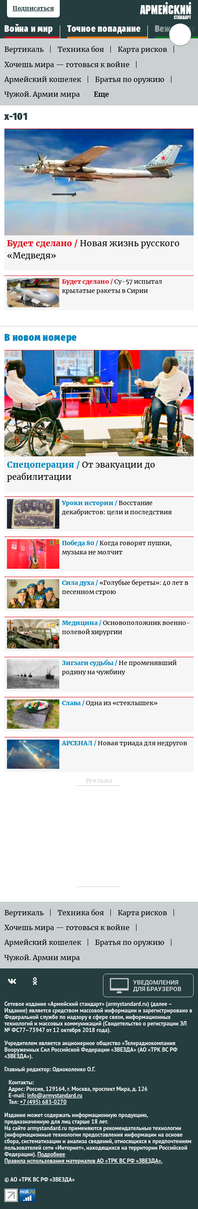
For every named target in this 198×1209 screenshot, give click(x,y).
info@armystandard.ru (54, 1095)
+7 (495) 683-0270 (43, 1102)
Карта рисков (142, 49)
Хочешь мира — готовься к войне (67, 64)
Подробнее (51, 1154)
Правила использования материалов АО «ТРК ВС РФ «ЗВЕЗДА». (83, 1161)
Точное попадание (104, 29)
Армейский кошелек (42, 79)
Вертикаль (24, 49)
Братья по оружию (129, 79)
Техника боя (81, 49)
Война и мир (28, 29)
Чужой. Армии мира (42, 94)
